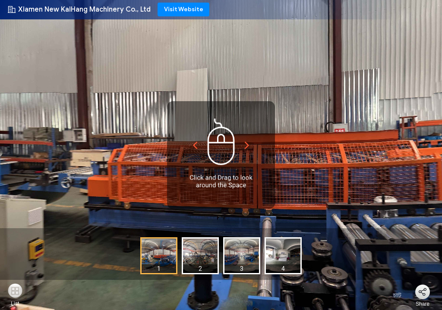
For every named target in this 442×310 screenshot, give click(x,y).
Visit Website (183, 9)
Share (422, 304)
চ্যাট (392, 295)
